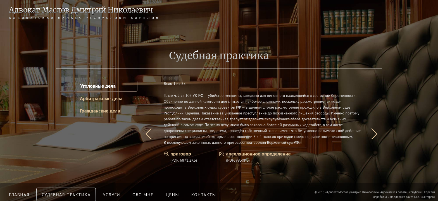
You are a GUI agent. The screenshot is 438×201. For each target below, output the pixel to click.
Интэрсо (428, 197)
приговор (180, 153)
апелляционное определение (258, 153)
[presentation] (148, 133)
